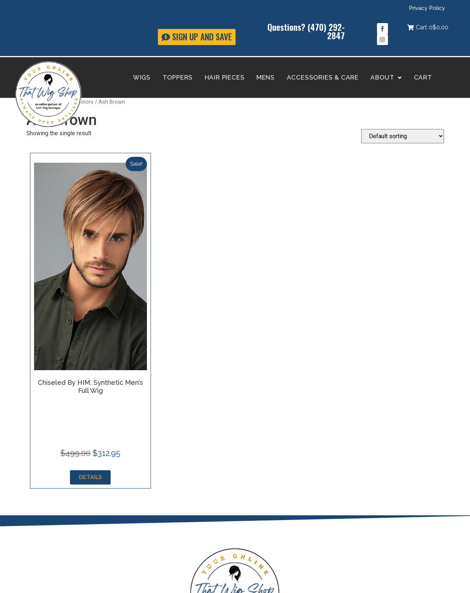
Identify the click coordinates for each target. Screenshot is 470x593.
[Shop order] (402, 136)
